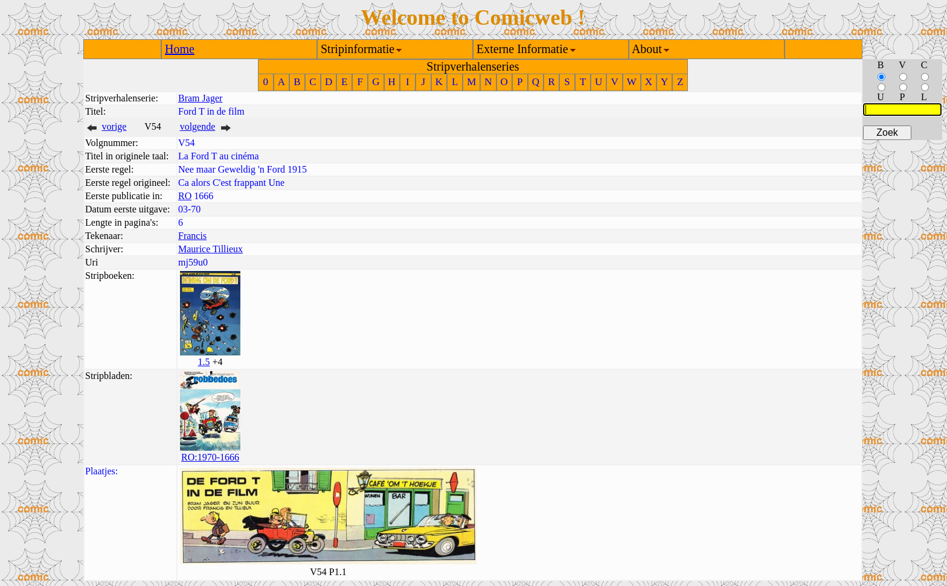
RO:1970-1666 (210, 457)
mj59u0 (193, 262)
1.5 (203, 362)
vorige (114, 126)
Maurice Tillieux (210, 249)
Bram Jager (200, 98)
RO (184, 196)
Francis (192, 236)
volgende (198, 126)
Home (179, 49)
